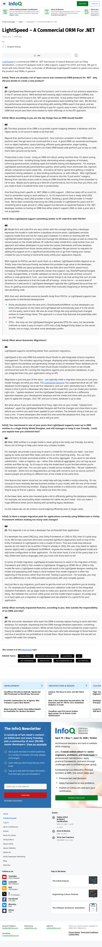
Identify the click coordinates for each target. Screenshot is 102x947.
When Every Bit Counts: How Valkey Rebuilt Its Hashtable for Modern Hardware (22, 714)
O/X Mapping (84, 664)
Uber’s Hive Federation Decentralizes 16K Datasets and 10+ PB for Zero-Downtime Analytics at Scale (67, 706)
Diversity (7, 870)
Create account (10, 823)
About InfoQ (8, 849)
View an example (37, 748)
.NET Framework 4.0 (64, 664)
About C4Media (10, 853)
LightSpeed (8, 61)
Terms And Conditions (89, 938)
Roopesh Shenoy (14, 46)
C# (79, 659)
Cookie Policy (74, 940)
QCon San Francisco (65, 843)
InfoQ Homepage (9, 21)
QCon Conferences (11, 832)
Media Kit (7, 857)
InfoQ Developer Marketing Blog (15, 864)
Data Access (27, 653)
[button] (25, 800)
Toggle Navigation (5, 3)
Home (6, 819)
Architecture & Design (47, 659)
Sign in (94, 3)
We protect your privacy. (13, 805)
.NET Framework (27, 664)
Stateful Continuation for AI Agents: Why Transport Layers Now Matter (22, 705)
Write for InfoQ (10, 840)
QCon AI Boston (63, 836)
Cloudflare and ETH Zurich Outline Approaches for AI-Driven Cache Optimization (63, 717)
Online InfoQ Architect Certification (62, 824)
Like (9, 55)
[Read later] (18, 55)
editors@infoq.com (54, 934)
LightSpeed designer (60, 385)
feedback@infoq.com (11, 934)
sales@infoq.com (31, 934)
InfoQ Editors (9, 845)
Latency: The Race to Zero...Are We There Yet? (66, 697)
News (21, 21)
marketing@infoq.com (11, 942)
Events (6, 836)
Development (26, 659)
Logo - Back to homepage (15, 3)
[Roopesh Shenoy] (5, 46)
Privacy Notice (74, 938)
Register (82, 3)
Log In (6, 827)
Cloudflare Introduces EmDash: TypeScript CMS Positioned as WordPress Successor (22, 697)
